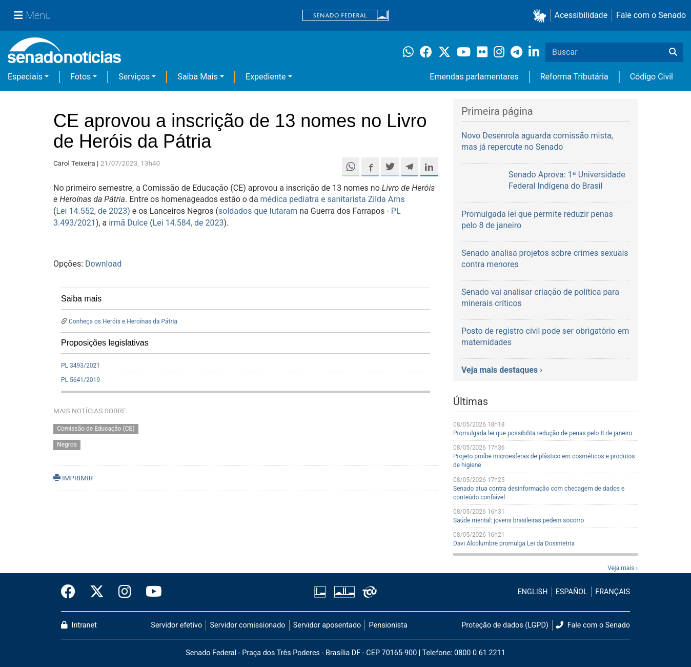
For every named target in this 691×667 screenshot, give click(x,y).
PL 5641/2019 (80, 379)
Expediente (266, 77)
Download (103, 264)
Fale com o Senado (651, 15)
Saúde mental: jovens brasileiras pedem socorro (518, 520)
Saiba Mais (197, 77)
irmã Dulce (128, 223)
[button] (541, 16)
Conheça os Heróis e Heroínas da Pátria (123, 321)
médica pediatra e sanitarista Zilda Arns (332, 199)
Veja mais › (622, 568)
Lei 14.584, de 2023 (188, 223)
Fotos (80, 77)
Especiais (25, 77)
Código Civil (651, 77)
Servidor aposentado (327, 625)
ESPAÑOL (571, 592)
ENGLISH (533, 592)
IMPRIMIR (73, 478)
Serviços (134, 77)
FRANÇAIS (612, 592)
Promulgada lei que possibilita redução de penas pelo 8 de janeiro (542, 433)
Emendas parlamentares (474, 77)
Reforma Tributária (574, 77)
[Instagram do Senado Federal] (124, 592)
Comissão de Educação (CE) (95, 428)
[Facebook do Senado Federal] (72, 592)
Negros (67, 444)
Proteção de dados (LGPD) (504, 625)
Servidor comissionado (248, 625)
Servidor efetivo (176, 625)
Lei (62, 211)
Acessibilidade (581, 15)
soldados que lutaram (257, 211)
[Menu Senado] (32, 15)
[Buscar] (673, 52)
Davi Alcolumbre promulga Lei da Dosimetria (514, 543)
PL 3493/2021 (80, 365)
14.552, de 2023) (99, 211)
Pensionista (388, 625)
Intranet (79, 625)
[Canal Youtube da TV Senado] (150, 592)
